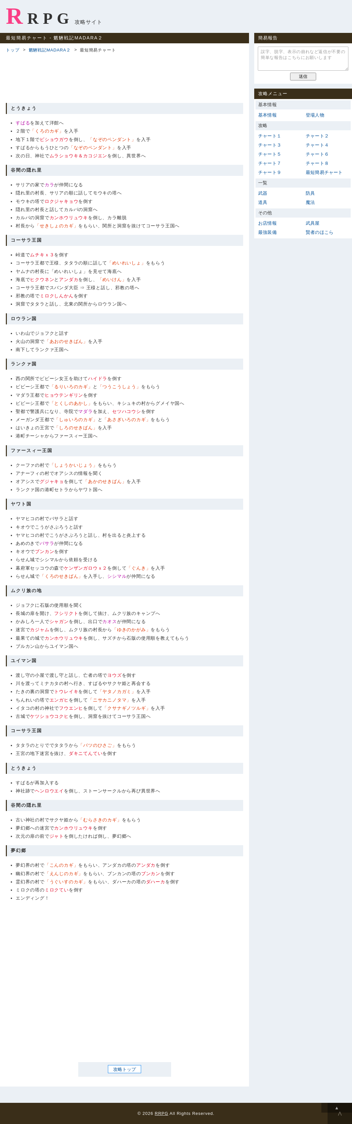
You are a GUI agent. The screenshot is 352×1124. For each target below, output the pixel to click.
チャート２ (317, 135)
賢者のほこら (319, 232)
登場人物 (315, 115)
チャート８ (317, 163)
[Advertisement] (124, 77)
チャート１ (269, 135)
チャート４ (317, 145)
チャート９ (269, 172)
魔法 (310, 202)
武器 (262, 193)
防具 (310, 193)
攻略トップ (124, 1069)
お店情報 (267, 223)
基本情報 (267, 115)
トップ (12, 50)
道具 (262, 202)
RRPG (39, 16)
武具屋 (313, 223)
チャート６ (317, 154)
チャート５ (269, 154)
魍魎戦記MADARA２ (50, 50)
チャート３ (269, 145)
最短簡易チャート (324, 172)
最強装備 (267, 232)
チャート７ (269, 163)
